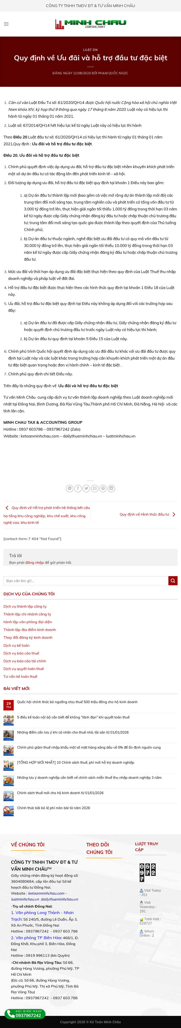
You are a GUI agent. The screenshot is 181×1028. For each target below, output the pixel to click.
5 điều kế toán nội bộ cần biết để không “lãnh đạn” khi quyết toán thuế (73, 717)
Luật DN (90, 50)
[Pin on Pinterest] (103, 488)
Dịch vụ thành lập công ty (25, 606)
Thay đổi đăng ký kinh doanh (27, 637)
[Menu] (6, 23)
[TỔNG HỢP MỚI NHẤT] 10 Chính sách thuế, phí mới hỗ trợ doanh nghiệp (75, 762)
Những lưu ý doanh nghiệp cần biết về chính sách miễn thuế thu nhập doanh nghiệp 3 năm (89, 778)
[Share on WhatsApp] (69, 488)
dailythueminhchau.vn (59, 899)
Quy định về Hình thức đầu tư (149, 514)
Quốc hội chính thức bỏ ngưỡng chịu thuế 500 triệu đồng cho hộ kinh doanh (77, 702)
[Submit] (173, 580)
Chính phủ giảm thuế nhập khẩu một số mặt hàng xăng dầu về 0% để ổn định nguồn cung (89, 747)
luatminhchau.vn (25, 899)
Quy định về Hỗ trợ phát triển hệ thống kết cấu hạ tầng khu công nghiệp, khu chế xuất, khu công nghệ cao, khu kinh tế (46, 515)
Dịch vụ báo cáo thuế (21, 653)
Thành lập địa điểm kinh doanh (29, 629)
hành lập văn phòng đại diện (27, 622)
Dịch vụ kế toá (15, 645)
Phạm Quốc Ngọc (113, 73)
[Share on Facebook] (78, 488)
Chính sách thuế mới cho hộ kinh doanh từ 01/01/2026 (60, 793)
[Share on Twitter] (86, 488)
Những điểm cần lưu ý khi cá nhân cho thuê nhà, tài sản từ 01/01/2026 (73, 732)
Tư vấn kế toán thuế (20, 676)
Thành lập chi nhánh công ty (27, 614)
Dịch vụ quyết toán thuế (23, 668)
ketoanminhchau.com (46, 893)
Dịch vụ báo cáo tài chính (24, 661)
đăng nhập (34, 562)
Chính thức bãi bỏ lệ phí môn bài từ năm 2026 (53, 808)
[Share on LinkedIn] (111, 488)
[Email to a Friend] (94, 488)
